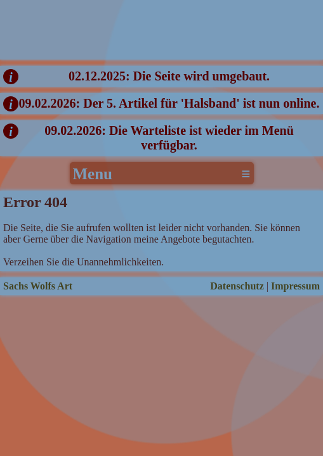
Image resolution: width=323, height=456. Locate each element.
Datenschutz (236, 286)
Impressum (295, 286)
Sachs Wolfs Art (37, 286)
